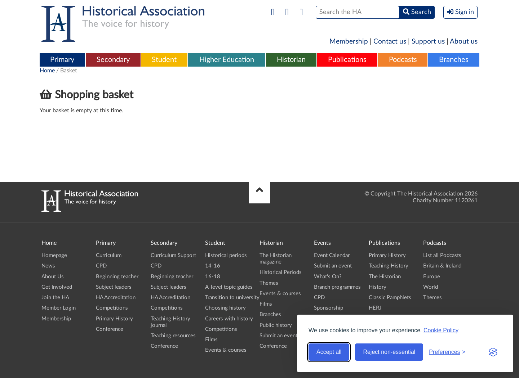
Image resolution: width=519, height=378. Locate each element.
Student (164, 59)
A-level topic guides (229, 287)
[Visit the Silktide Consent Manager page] (493, 352)
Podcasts (403, 59)
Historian (291, 59)
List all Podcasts (442, 255)
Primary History (114, 318)
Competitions (112, 308)
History (377, 287)
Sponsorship (328, 308)
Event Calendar (332, 255)
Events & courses (226, 350)
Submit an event (278, 335)
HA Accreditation (116, 297)
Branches (454, 59)
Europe (431, 276)
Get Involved (56, 287)
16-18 (212, 276)
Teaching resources (173, 335)
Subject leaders (114, 287)
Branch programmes (337, 287)
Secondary (113, 59)
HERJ (375, 308)
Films (211, 339)
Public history (276, 325)
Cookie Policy (440, 330)
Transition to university (232, 297)
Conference (109, 329)
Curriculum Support (173, 255)
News (48, 266)
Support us (428, 41)
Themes (269, 283)
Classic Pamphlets (390, 297)
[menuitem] (62, 60)
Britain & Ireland (442, 266)
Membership (348, 41)
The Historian (385, 276)
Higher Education (226, 59)
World (430, 287)
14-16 (212, 266)
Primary (62, 59)
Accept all (328, 352)
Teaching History (388, 266)
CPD (101, 266)
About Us (52, 276)
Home (47, 70)
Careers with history (229, 318)
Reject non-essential (389, 352)
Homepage (54, 255)
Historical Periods (281, 272)
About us (464, 41)
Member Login (58, 308)
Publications (347, 59)
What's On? (328, 276)
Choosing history (225, 308)
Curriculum (108, 255)
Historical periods (226, 255)
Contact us (389, 41)
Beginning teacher (117, 276)
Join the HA (55, 297)
